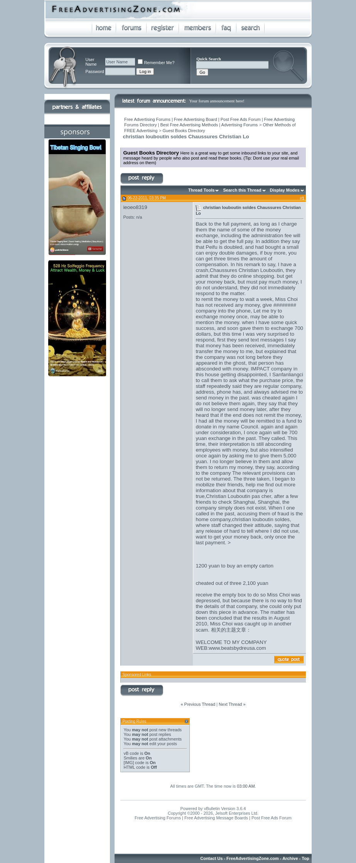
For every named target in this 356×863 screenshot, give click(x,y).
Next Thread (230, 704)
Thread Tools (201, 190)
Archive (290, 858)
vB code (131, 753)
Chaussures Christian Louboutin (246, 270)
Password (94, 71)
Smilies (130, 758)
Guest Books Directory (183, 130)
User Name (90, 61)
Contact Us (211, 858)
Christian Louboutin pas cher (238, 496)
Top (305, 858)
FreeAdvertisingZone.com (252, 858)
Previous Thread (200, 704)
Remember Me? (156, 62)
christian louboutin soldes (261, 519)
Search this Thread (242, 190)
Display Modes (285, 190)
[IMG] (128, 762)
